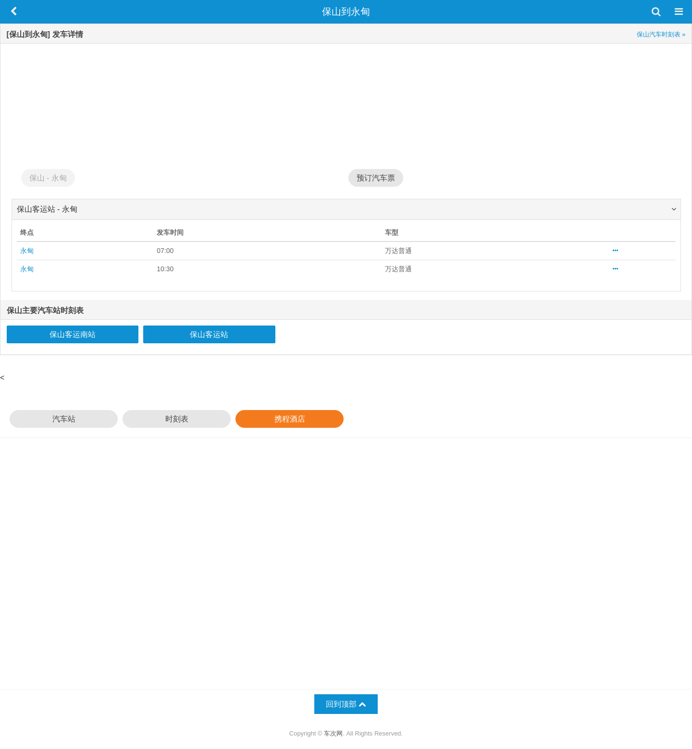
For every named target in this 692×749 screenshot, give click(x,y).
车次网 (333, 733)
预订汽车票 (376, 178)
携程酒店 (289, 419)
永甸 (27, 250)
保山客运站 (209, 334)
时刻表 (176, 419)
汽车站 (63, 419)
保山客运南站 (72, 334)
